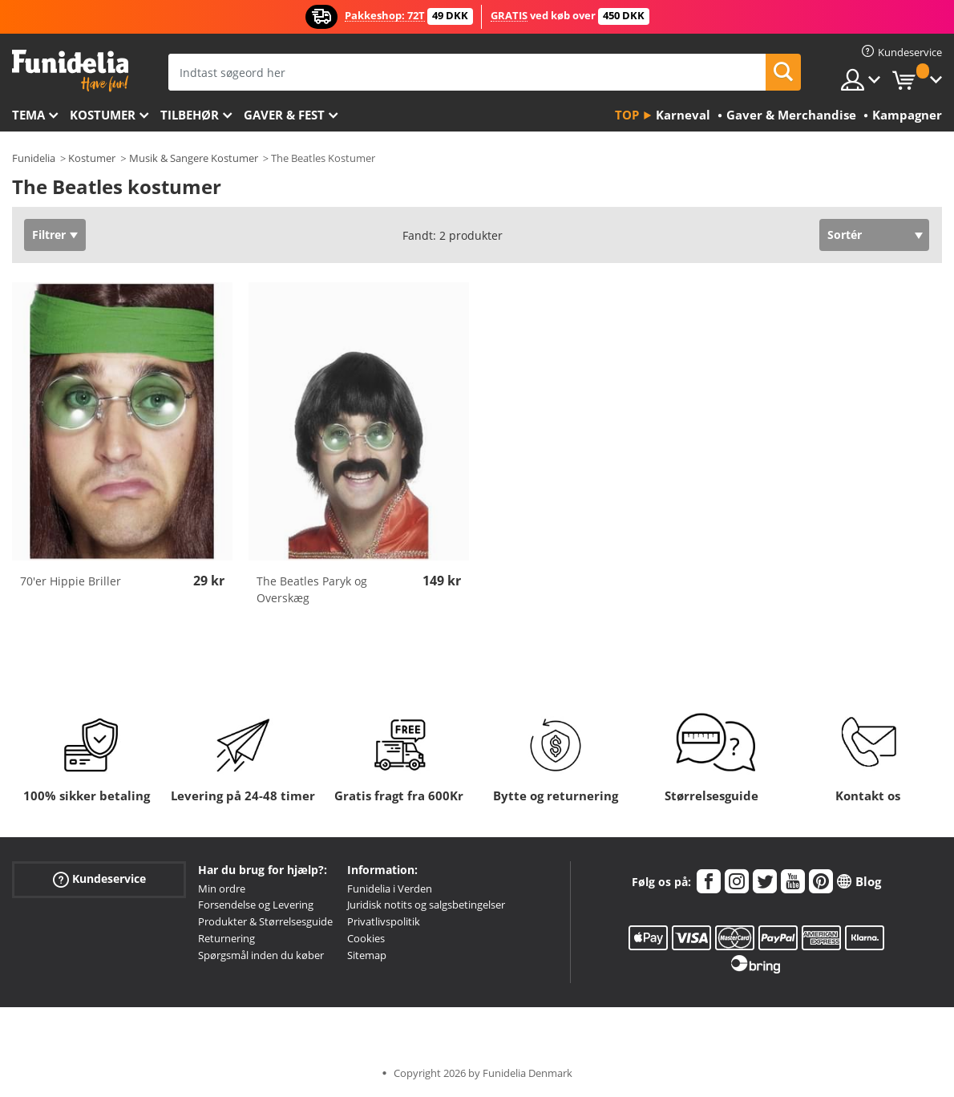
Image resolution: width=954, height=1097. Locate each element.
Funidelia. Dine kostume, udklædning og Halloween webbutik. (70, 71)
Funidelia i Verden (389, 888)
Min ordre (221, 888)
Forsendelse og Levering (255, 904)
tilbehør (189, 115)
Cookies (366, 938)
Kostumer (102, 115)
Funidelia (33, 158)
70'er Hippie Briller (70, 581)
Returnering (226, 938)
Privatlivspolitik (383, 921)
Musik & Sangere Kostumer (193, 158)
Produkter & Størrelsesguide (265, 921)
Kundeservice (99, 878)
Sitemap (366, 955)
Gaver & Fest (284, 115)
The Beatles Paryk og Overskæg (312, 589)
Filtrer (49, 234)
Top (627, 115)
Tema (28, 115)
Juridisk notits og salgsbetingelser (426, 904)
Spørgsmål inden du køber (261, 955)
